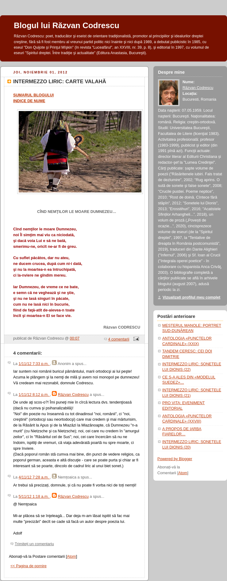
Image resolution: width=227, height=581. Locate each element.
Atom (71, 556)
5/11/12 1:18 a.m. (34, 496)
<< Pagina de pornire (28, 566)
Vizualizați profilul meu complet (191, 297)
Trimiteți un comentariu (34, 544)
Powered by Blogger (174, 459)
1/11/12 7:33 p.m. (34, 364)
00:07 (75, 338)
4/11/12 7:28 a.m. (34, 477)
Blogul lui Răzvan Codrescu (66, 25)
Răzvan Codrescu (73, 395)
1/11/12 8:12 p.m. (34, 395)
